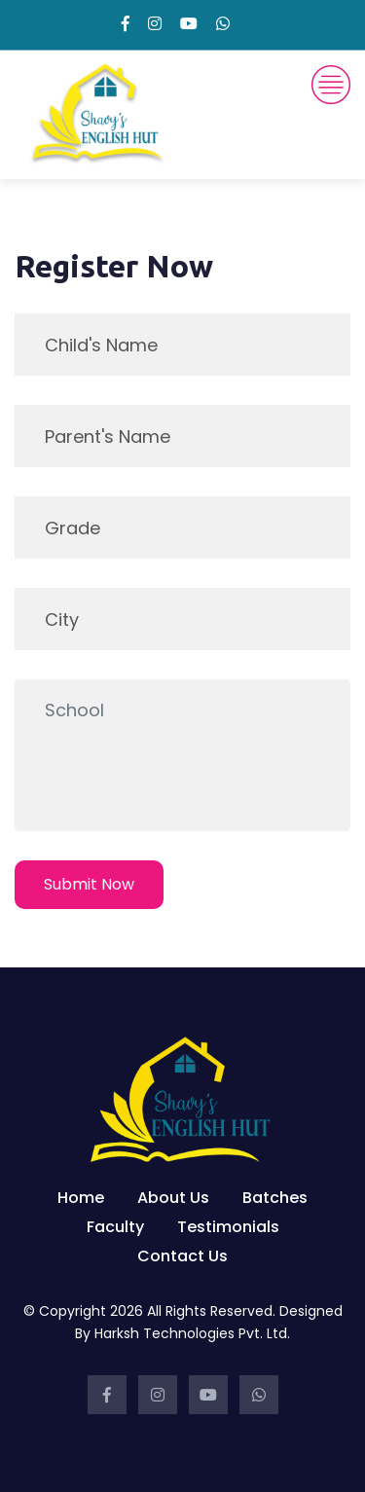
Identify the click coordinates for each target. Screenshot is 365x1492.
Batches (275, 1197)
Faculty (115, 1227)
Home (80, 1197)
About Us (173, 1197)
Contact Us (182, 1256)
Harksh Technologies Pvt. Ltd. (192, 1333)
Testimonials (228, 1227)
